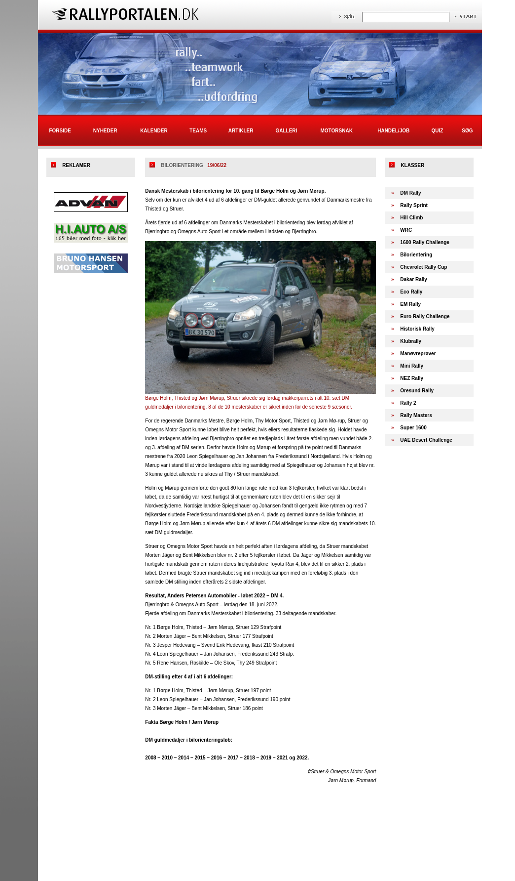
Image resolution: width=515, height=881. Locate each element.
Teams (198, 130)
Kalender (154, 130)
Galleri (286, 130)
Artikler (241, 130)
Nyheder (105, 130)
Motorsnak (337, 130)
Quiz (437, 130)
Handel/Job (393, 130)
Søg (467, 130)
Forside (60, 130)
